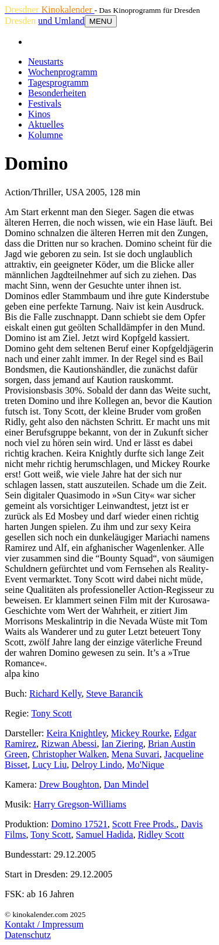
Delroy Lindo (96, 765)
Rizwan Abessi (69, 744)
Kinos (39, 114)
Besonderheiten (57, 93)
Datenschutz (28, 935)
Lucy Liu (49, 765)
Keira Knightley (76, 733)
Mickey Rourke (140, 733)
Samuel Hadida (104, 834)
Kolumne (45, 135)
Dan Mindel (126, 784)
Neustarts (45, 61)
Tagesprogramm (58, 82)
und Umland (61, 21)
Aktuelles (46, 124)
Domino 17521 (79, 824)
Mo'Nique (145, 765)
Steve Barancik (114, 693)
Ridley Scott (161, 834)
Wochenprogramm (63, 72)
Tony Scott (51, 713)
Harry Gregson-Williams (79, 804)
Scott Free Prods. (144, 824)
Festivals (44, 103)
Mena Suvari (135, 754)
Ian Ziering (123, 744)
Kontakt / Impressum (44, 924)
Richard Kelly (55, 693)
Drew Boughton (69, 784)
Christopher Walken (69, 754)
